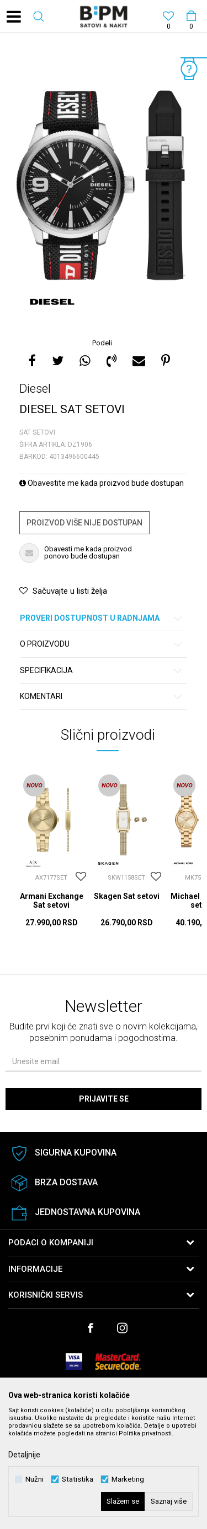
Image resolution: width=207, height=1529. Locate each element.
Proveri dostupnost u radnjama (101, 618)
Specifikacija (101, 670)
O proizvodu (101, 644)
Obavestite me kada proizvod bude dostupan (101, 483)
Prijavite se (104, 1098)
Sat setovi (37, 432)
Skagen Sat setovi (127, 896)
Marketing (128, 1479)
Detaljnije (24, 1454)
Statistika (77, 1479)
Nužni (34, 1479)
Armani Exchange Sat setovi (51, 900)
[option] (103, 186)
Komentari (101, 696)
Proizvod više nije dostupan (84, 522)
